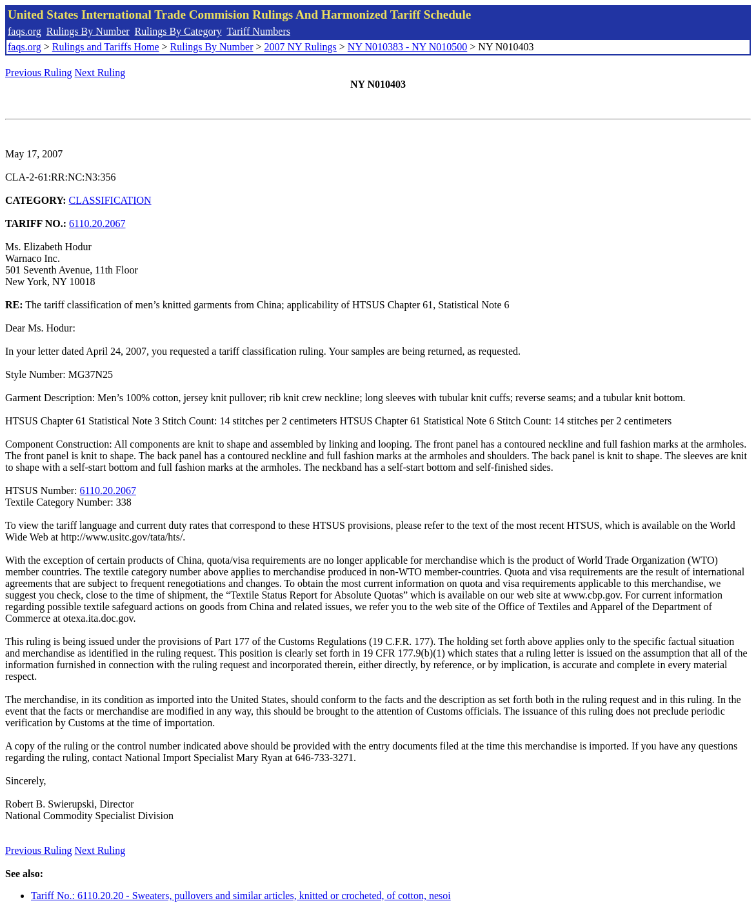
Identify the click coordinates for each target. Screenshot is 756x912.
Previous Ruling (38, 72)
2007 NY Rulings (300, 46)
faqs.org (24, 31)
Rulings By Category (178, 31)
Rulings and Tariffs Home (105, 46)
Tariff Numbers (258, 31)
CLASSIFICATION (110, 200)
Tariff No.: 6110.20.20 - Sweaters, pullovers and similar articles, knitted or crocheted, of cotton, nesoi (241, 895)
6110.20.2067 (97, 223)
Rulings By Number (88, 31)
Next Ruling (100, 72)
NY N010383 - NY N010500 (407, 46)
